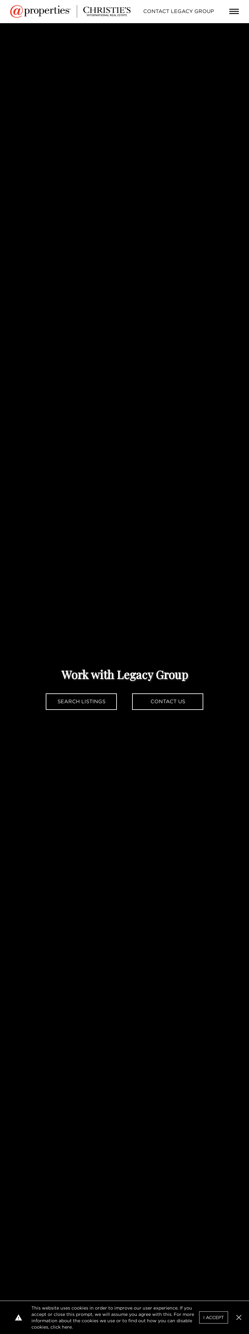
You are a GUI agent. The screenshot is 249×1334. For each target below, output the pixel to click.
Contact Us (168, 701)
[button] (238, 1317)
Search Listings (81, 701)
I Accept (213, 1317)
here (67, 1327)
